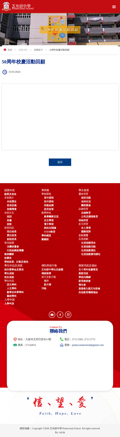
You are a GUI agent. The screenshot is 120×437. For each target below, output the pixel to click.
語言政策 (49, 209)
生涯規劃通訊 (88, 250)
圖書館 (45, 239)
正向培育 (83, 235)
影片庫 (47, 284)
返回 (60, 162)
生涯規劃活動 (88, 246)
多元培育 (83, 224)
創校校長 (12, 239)
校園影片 (38, 50)
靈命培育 (83, 194)
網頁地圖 (24, 428)
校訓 (9, 216)
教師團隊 (9, 254)
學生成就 (9, 273)
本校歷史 (12, 201)
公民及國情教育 (89, 216)
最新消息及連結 (88, 265)
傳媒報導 (46, 273)
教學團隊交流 (51, 216)
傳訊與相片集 (49, 265)
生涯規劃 (83, 239)
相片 (46, 281)
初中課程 (49, 201)
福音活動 (86, 197)
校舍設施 (12, 205)
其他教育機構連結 (88, 292)
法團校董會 (13, 246)
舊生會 (82, 285)
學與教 (45, 190)
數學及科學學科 (15, 292)
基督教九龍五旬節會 (89, 288)
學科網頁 (46, 235)
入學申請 (9, 299)
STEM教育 (50, 231)
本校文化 (9, 213)
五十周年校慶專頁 (88, 269)
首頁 (10, 50)
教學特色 (46, 213)
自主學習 (49, 220)
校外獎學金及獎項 (14, 269)
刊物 (43, 288)
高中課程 (49, 197)
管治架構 (9, 243)
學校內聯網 (85, 277)
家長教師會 (85, 281)
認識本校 (9, 190)
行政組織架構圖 (15, 250)
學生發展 (84, 190)
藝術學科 (12, 296)
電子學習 (49, 224)
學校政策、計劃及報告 (16, 262)
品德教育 (86, 213)
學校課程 (46, 194)
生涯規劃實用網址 (90, 254)
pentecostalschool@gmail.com (88, 345)
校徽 (9, 220)
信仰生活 (86, 201)
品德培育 (83, 209)
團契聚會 (86, 205)
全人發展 (86, 228)
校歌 (9, 224)
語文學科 (12, 284)
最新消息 (83, 273)
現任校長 (12, 231)
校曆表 (8, 258)
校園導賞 (12, 209)
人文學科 (12, 288)
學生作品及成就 (13, 265)
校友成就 (9, 277)
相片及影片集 (48, 277)
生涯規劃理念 (88, 243)
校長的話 (9, 228)
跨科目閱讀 (50, 228)
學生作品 (9, 281)
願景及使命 (10, 194)
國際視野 (86, 231)
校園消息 (23, 50)
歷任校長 (12, 235)
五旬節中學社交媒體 (52, 269)
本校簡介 (9, 197)
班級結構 (49, 205)
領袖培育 (83, 220)
